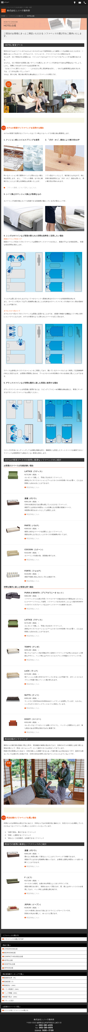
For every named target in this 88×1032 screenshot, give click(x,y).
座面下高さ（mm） (11, 997)
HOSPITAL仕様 (9, 964)
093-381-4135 (46, 1025)
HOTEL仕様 (8, 960)
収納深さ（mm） (10, 985)
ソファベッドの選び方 (16, 16)
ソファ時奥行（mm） (12, 989)
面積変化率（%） (10, 978)
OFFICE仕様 (8, 968)
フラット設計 (9, 1000)
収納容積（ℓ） (9, 981)
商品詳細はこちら (32, 487)
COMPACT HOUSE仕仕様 (13, 956)
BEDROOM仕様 (10, 953)
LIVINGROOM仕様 (11, 949)
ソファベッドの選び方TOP (14, 939)
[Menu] (5, 2)
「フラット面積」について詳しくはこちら (21, 187)
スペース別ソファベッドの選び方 (16, 1010)
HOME (3, 16)
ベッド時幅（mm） (11, 993)
